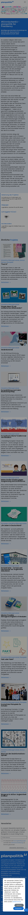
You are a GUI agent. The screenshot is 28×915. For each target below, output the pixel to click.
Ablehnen (19, 905)
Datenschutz (17, 902)
